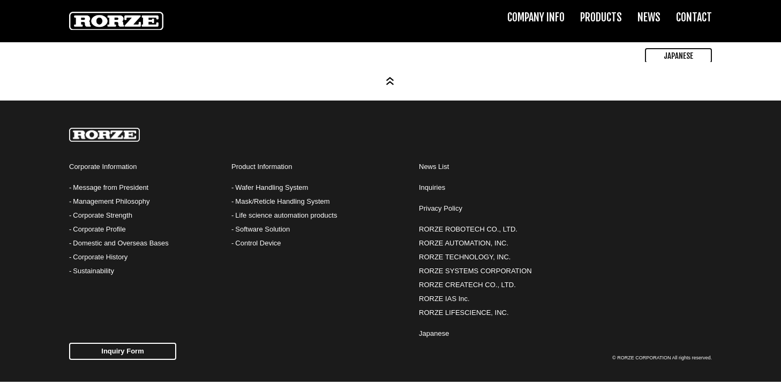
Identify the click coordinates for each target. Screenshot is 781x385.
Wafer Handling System (271, 187)
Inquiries (432, 187)
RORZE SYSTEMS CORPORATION (475, 271)
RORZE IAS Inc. (444, 299)
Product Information (261, 167)
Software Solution (262, 229)
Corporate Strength (102, 215)
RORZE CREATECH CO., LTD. (467, 285)
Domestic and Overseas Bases (120, 243)
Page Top (390, 81)
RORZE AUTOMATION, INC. (463, 243)
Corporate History (100, 257)
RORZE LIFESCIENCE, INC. (464, 313)
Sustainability (93, 271)
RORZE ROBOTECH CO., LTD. (468, 229)
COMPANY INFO (536, 17)
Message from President (110, 187)
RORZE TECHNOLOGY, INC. (464, 257)
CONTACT (694, 17)
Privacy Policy (440, 208)
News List (434, 167)
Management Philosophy (111, 201)
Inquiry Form (122, 351)
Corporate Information (103, 167)
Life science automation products (286, 215)
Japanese (434, 333)
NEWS (648, 17)
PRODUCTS (601, 17)
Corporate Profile (99, 229)
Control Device (258, 243)
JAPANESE (678, 56)
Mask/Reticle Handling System (282, 201)
